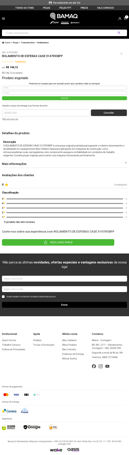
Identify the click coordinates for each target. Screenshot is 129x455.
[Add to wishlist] (121, 54)
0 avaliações (20, 61)
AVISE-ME (64, 98)
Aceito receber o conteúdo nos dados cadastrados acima (29, 296)
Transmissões (28, 43)
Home (7, 43)
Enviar (64, 304)
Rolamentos (43, 43)
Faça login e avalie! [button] (58, 242)
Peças (16, 43)
